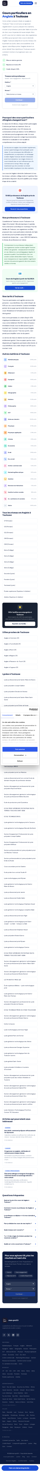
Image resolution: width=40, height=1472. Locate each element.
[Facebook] (4, 1335)
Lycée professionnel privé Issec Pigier (15, 916)
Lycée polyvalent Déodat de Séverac (15, 691)
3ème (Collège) (9, 568)
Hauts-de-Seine (7, 1399)
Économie (11, 1355)
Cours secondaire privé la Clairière (15, 866)
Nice (26, 1412)
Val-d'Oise (30, 1402)
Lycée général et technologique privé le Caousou (19, 822)
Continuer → (20, 100)
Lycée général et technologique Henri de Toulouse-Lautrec (16, 1054)
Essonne (4, 1402)
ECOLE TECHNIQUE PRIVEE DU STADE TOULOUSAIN (20, 1010)
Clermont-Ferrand (23, 1421)
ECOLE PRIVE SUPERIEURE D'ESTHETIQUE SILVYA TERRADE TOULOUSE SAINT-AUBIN (19, 954)
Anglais (22, 1346)
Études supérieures (8, 1377)
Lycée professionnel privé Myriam (14, 941)
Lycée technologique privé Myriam (15, 878)
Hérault (22, 1390)
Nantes (31, 1412)
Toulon (19, 1418)
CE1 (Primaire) (8, 527)
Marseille (9, 1412)
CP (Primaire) (8, 521)
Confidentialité (22, 1461)
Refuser (20, 761)
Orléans (24, 1427)
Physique (20, 1352)
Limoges (32, 1424)
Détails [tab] (18, 715)
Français (16, 1346)
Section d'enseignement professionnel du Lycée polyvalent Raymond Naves (19, 787)
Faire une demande (26, 3)
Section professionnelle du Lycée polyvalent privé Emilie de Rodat (19, 859)
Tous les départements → (9, 1405)
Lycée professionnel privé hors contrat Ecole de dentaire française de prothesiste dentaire (19, 779)
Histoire (25, 1349)
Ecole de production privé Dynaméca (16, 802)
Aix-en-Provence (7, 1424)
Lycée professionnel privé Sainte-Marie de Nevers (19, 680)
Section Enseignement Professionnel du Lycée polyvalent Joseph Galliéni (18, 835)
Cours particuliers (8, 1457)
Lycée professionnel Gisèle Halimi (14, 898)
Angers (9, 1421)
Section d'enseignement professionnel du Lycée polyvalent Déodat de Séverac (19, 1003)
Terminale (24, 1374)
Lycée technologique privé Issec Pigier (16, 1030)
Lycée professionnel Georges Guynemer (16, 1047)
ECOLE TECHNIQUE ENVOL (12, 816)
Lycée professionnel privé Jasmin (14, 892)
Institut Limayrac (9, 1024)
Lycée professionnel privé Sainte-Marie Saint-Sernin (18, 698)
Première (17, 1374)
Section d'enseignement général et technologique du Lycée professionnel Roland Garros (20, 1017)
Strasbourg (14, 1415)
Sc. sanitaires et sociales (9, 1364)
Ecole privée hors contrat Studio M (15, 872)
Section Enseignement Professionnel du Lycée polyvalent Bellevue (18, 843)
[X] (8, 1335)
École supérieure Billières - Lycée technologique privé (19, 987)
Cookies (31, 1461)
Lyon (15, 1412)
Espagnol (5, 1349)
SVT (3, 1352)
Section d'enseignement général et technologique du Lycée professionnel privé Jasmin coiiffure (20, 1103)
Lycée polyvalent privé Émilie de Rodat (16, 705)
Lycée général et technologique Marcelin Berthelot (20, 828)
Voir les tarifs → (20, 288)
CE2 (10, 1371)
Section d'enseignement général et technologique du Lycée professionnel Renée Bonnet (20, 973)
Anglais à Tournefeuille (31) (12, 644)
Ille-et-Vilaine (30, 1390)
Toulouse (20, 1412)
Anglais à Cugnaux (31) (11, 667)
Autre (20, 1364)
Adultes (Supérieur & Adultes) (13, 597)
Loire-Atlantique (7, 1393)
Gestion (33, 1358)
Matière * (8, 82)
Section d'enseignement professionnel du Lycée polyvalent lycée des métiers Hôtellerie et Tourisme (19, 1077)
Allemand (29, 1346)
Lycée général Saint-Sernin (12, 1061)
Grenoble (32, 1418)
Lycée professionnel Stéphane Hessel (16, 930)
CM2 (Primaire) (8, 544)
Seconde (10, 1374)
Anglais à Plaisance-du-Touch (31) (14, 661)
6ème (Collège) (9, 550)
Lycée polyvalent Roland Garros (14, 935)
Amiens (26, 1424)
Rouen (30, 1427)
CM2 (18, 1371)
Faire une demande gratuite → (20, 1468)
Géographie (18, 1349)
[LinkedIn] (13, 1335)
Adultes (18, 1377)
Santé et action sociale (24, 1361)
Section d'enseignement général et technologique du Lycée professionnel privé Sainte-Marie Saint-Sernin (20, 963)
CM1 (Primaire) (8, 538)
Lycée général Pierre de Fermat (14, 1036)
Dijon (3, 1421)
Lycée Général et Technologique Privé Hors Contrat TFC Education (17, 1111)
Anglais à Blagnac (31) (11, 655)
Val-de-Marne (31, 1399)
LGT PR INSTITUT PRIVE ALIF (12, 980)
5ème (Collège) (9, 556)
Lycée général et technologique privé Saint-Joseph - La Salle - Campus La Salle (18, 923)
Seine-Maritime (18, 1393)
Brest (15, 1424)
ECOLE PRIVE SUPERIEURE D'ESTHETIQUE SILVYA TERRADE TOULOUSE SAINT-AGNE (19, 809)
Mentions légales (11, 1461)
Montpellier (5, 1415)
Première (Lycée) (9, 579)
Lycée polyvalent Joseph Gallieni (14, 686)
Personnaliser (20, 755)
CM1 (14, 1371)
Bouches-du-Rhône (23, 1387)
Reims (4, 1418)
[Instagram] (18, 1335)
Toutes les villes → (7, 1430)
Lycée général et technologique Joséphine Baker (19, 910)
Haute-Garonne (7, 1390)
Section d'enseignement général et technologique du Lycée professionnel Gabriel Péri (20, 1087)
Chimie (4, 1355)
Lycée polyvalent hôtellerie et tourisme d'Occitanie (16, 1068)
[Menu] (36, 3)
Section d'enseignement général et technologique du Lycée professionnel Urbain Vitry (20, 1095)
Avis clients (24, 1440)
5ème (28, 1371)
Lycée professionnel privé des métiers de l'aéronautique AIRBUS (17, 765)
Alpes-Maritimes (24, 1396)
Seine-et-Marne (20, 1402)
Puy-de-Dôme (6, 1396)
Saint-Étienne (11, 1418)
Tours (20, 1424)
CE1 (7, 1371)
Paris (3, 1412)
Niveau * (7, 90)
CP (3, 1371)
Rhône (33, 1387)
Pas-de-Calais (11, 1387)
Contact (9, 1446)
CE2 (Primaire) (8, 532)
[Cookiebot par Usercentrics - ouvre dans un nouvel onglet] (29, 709)
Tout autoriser (20, 749)
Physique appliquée (30, 1352)
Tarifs (18, 1440)
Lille (27, 1415)
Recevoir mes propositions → (20, 209)
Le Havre (25, 1418)
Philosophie (33, 1349)
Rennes (32, 1415)
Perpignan (5, 1427)
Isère (26, 1393)
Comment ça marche (8, 1440)
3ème (4, 1374)
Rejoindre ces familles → (20, 624)
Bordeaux (22, 1415)
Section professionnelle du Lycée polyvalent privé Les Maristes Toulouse (19, 851)
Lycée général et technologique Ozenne (16, 947)
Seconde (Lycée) (9, 573)
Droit (17, 1355)
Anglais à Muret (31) (10, 650)
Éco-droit (23, 1355)
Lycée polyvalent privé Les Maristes (15, 772)
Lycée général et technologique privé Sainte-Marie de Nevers (18, 885)
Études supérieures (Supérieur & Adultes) (17, 591)
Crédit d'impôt (6, 1443)
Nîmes (15, 1421)
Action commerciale (8, 1358)
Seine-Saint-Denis (19, 1399)
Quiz (3, 1446)
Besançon (18, 1427)
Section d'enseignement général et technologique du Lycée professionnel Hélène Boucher (20, 796)
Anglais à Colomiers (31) (11, 638)
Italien (11, 1349)
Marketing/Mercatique (23, 1358)
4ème (33, 1371)
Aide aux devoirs (11, 1352)
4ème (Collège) (9, 562)
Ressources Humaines (9, 1361)
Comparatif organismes (19, 1443)
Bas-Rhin (15, 1396)
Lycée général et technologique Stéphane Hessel (19, 904)
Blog (35, 1443)
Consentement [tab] (7, 715)
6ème (23, 1371)
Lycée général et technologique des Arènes (17, 1041)
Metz (11, 1427)
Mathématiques (7, 1346)
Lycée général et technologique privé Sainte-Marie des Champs (18, 995)
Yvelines (11, 1402)
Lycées (30, 1443)
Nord (3, 1387)
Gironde (16, 1390)
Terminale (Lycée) (9, 585)
